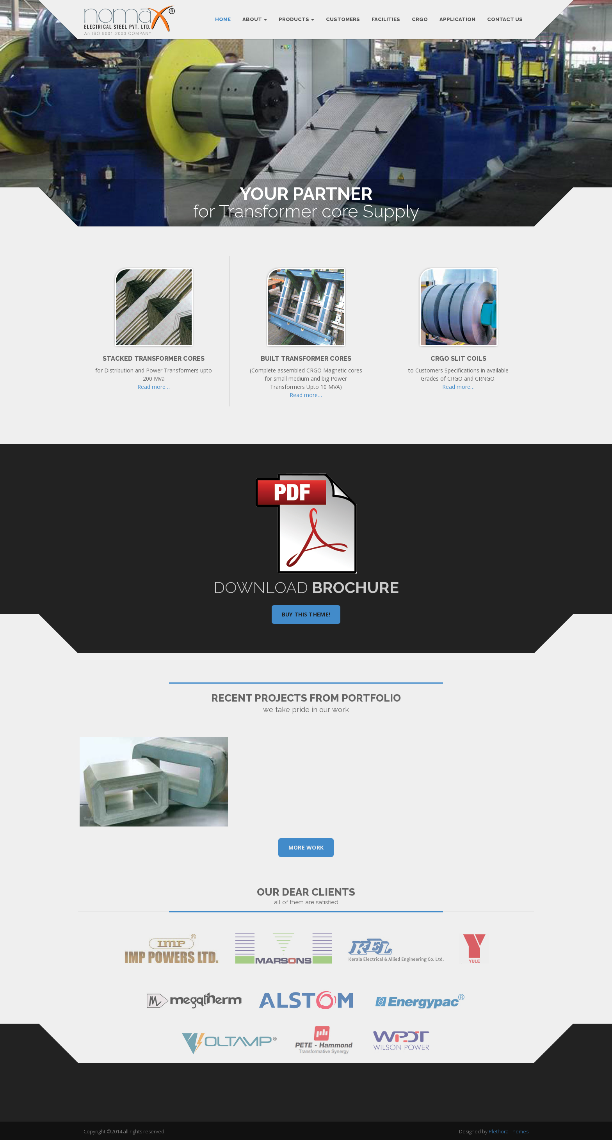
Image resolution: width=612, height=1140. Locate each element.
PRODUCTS (296, 19)
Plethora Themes (508, 1131)
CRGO (420, 19)
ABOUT (254, 19)
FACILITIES (386, 19)
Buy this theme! (306, 614)
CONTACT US (505, 19)
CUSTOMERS (343, 19)
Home (223, 19)
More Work (306, 847)
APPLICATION (457, 19)
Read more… (153, 386)
